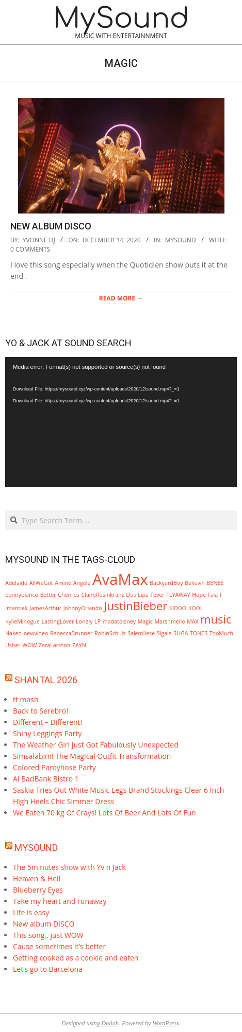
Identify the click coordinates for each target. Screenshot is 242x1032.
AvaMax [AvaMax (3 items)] (120, 579)
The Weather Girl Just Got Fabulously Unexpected (96, 745)
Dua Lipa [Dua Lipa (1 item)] (137, 594)
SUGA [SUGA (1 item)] (180, 633)
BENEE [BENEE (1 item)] (215, 582)
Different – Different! (47, 722)
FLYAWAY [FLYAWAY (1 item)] (178, 594)
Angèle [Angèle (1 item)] (82, 582)
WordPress (165, 1023)
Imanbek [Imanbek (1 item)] (16, 608)
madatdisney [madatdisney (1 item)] (119, 621)
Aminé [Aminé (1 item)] (63, 582)
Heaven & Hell (36, 878)
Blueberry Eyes (38, 890)
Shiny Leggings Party (47, 733)
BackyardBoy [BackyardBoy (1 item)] (166, 582)
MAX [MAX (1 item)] (192, 621)
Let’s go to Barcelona (48, 969)
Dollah (110, 1023)
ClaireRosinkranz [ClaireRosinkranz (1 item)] (103, 594)
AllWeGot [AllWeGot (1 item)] (41, 582)
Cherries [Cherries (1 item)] (68, 594)
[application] (121, 422)
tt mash (26, 699)
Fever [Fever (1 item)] (158, 594)
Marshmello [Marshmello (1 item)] (169, 621)
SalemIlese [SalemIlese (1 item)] (141, 633)
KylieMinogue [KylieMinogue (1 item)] (22, 621)
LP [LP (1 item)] (97, 621)
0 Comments (30, 249)
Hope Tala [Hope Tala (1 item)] (205, 594)
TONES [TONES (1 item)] (198, 633)
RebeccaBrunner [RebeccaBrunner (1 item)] (71, 633)
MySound (36, 847)
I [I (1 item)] (220, 594)
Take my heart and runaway (59, 901)
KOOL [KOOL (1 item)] (195, 608)
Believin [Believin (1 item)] (195, 582)
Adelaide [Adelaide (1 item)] (16, 582)
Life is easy (31, 912)
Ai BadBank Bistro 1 (46, 779)
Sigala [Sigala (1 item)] (164, 633)
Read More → (121, 298)
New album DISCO (50, 226)
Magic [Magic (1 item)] (145, 621)
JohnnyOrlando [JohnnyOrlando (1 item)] (82, 608)
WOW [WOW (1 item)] (29, 645)
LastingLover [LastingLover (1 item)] (57, 621)
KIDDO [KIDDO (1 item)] (177, 608)
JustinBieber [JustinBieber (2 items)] (135, 605)
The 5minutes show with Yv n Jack (69, 867)
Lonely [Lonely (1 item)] (84, 621)
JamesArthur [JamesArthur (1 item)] (45, 608)
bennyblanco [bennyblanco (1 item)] (21, 594)
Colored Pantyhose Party (54, 767)
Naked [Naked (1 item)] (13, 633)
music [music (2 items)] (215, 619)
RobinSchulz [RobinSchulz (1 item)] (109, 633)
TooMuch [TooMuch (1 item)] (221, 633)
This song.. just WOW (48, 935)
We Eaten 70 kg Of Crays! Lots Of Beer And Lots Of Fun (104, 812)
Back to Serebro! (40, 711)
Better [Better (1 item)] (48, 594)
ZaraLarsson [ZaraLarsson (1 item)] (54, 645)
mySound (180, 240)
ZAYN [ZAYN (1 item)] (79, 645)
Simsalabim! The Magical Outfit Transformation (92, 756)
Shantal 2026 (45, 679)
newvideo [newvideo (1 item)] (36, 633)
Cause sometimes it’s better (59, 946)
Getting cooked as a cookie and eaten (75, 958)
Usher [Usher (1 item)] (13, 645)
